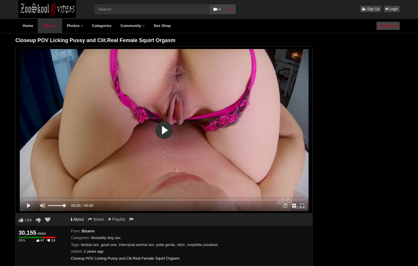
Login (391, 9)
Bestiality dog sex (105, 238)
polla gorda (165, 245)
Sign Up (370, 9)
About (77, 219)
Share (96, 219)
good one (108, 245)
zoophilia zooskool (202, 245)
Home (28, 25)
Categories (101, 25)
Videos (50, 25)
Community (132, 25)
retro (181, 245)
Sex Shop (162, 25)
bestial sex (90, 245)
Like (25, 220)
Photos (75, 25)
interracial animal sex (136, 245)
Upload (388, 25)
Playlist (116, 219)
